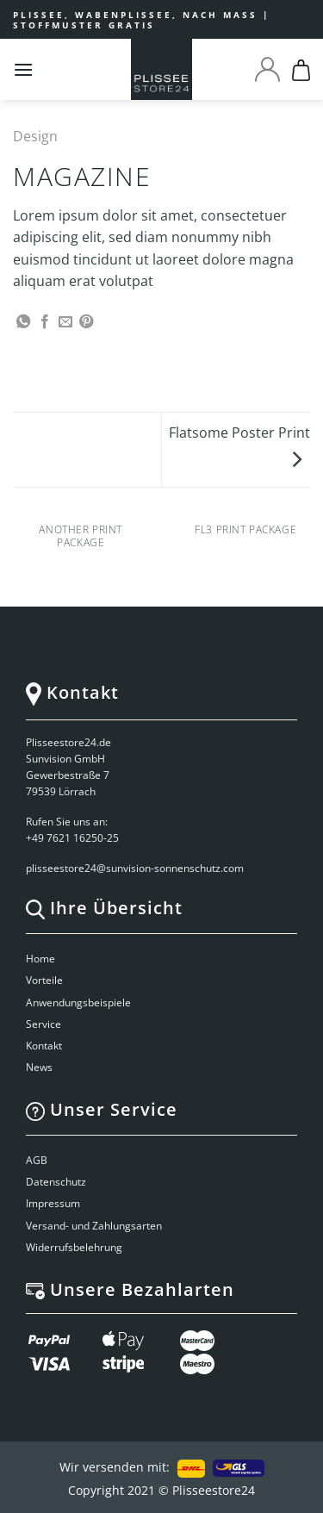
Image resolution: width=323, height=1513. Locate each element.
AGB (36, 1160)
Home (40, 958)
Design (35, 136)
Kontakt (44, 1045)
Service (43, 1024)
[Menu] (23, 69)
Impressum (53, 1203)
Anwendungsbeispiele (78, 1002)
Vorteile (44, 980)
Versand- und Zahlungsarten (94, 1225)
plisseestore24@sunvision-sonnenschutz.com (136, 868)
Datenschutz (56, 1181)
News (39, 1067)
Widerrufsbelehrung (74, 1247)
